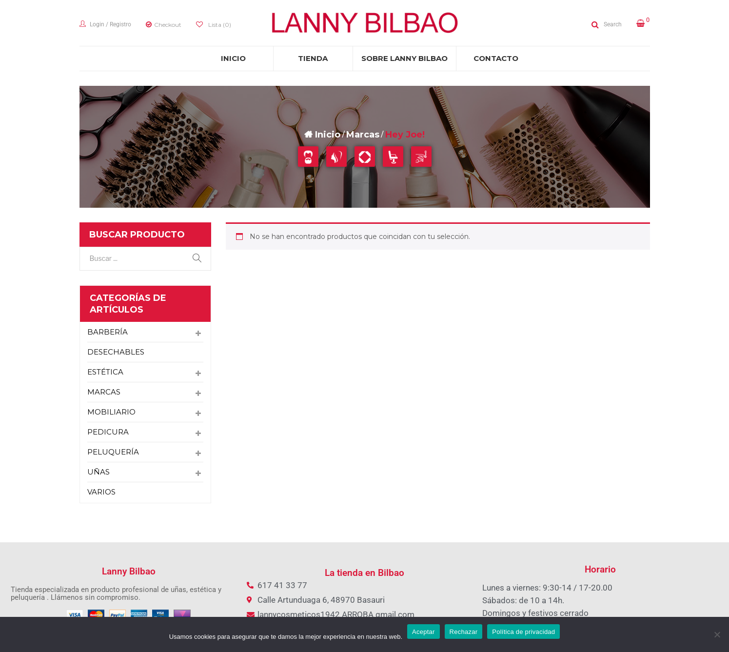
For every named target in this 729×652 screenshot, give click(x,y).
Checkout (167, 24)
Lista (219, 24)
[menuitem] (233, 58)
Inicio (327, 134)
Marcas (362, 134)
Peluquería (113, 451)
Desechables (115, 351)
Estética (105, 371)
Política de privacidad (523, 631)
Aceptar (423, 631)
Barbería (107, 331)
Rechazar (464, 631)
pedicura (108, 431)
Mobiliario (111, 411)
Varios (101, 491)
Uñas (98, 471)
